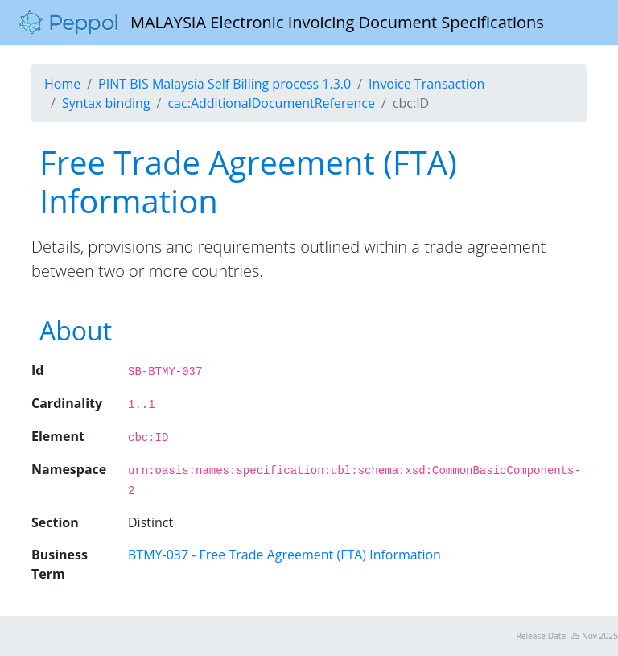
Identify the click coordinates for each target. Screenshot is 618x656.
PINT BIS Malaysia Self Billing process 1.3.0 (224, 84)
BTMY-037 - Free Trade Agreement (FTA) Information (284, 554)
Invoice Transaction (426, 84)
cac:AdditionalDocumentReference (271, 103)
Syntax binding (106, 103)
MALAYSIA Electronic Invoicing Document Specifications (281, 22)
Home (62, 84)
